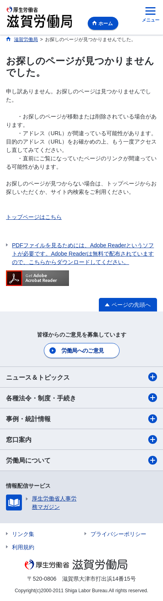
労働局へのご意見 (82, 350)
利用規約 (23, 547)
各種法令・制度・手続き (81, 397)
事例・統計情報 (81, 418)
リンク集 (23, 534)
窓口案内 (81, 439)
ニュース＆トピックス (81, 376)
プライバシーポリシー (118, 534)
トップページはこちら (34, 217)
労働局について (81, 460)
